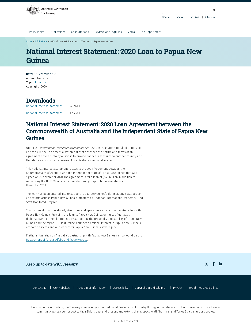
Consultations (80, 32)
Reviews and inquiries (108, 32)
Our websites (61, 287)
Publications (58, 32)
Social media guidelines (203, 287)
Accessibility (120, 287)
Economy (40, 82)
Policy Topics (36, 32)
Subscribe (210, 17)
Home (29, 41)
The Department (150, 32)
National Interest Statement (44, 106)
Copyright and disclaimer (150, 287)
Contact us (39, 287)
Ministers (167, 17)
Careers (181, 17)
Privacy (177, 287)
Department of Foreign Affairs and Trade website (56, 239)
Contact (195, 17)
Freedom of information (92, 287)
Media (131, 32)
